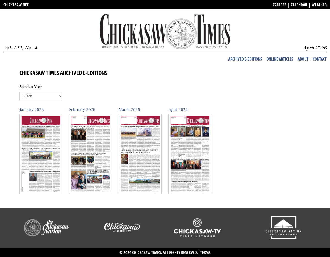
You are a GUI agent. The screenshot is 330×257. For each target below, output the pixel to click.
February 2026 (82, 110)
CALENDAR (299, 5)
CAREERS (279, 5)
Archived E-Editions (245, 59)
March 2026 (129, 110)
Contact (320, 59)
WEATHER (319, 5)
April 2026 (178, 110)
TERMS (205, 253)
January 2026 (31, 110)
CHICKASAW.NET (16, 5)
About (303, 59)
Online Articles (280, 59)
